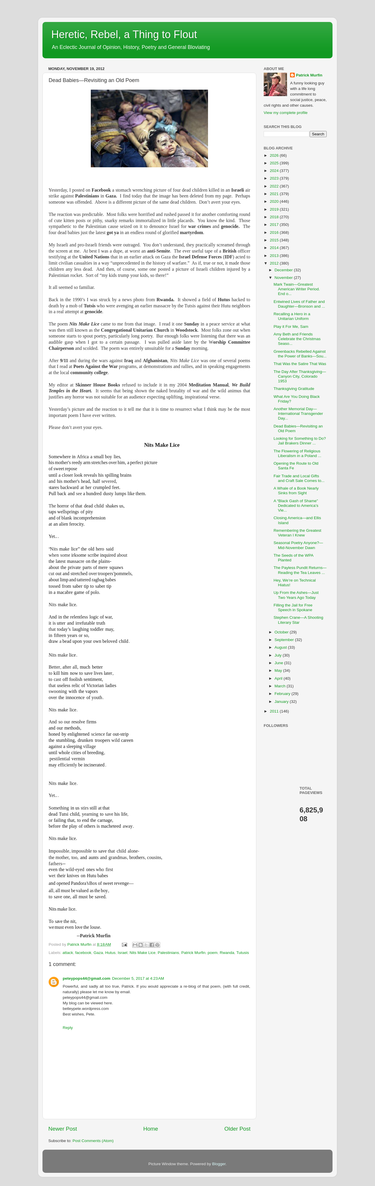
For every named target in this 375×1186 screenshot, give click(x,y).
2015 (275, 240)
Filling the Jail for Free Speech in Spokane (293, 607)
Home (150, 1129)
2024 (275, 170)
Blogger (219, 1164)
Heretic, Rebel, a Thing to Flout (124, 34)
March (281, 686)
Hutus (110, 952)
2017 (275, 224)
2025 (275, 163)
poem (213, 952)
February (283, 693)
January (282, 701)
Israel (122, 952)
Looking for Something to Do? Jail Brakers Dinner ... (300, 440)
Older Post (237, 1129)
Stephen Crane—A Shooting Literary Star (298, 619)
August (281, 647)
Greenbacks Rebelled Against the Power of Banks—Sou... (300, 353)
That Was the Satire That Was (300, 364)
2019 (275, 209)
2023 (275, 178)
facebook (83, 952)
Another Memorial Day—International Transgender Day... (298, 413)
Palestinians (168, 952)
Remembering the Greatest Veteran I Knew (297, 532)
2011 (275, 711)
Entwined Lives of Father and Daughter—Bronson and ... (299, 304)
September (285, 640)
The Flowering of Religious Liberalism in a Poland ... (297, 453)
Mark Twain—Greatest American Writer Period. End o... (297, 289)
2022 (275, 186)
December (284, 270)
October (282, 632)
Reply (68, 1027)
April (279, 678)
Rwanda (227, 952)
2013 (275, 255)
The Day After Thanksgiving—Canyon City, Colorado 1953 (300, 376)
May (279, 670)
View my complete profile (286, 112)
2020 (275, 201)
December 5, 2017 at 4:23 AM (138, 978)
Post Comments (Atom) (93, 1141)
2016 (275, 232)
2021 (275, 194)
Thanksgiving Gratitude (294, 388)
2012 (275, 263)
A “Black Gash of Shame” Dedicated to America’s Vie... (296, 505)
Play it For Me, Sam (291, 326)
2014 (275, 248)
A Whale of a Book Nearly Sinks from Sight (296, 490)
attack (67, 952)
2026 (275, 155)
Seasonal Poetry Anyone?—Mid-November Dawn (298, 545)
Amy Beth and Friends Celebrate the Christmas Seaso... (297, 339)
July (279, 655)
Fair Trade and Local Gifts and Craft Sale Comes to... (299, 478)
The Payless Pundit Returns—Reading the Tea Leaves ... (300, 570)
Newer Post (62, 1129)
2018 (275, 217)
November (284, 277)
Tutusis (242, 952)
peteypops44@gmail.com (86, 978)
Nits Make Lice (142, 952)
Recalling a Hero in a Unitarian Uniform (292, 316)
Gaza (98, 952)
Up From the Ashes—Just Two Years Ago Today (296, 594)
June (279, 663)
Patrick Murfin (193, 952)
